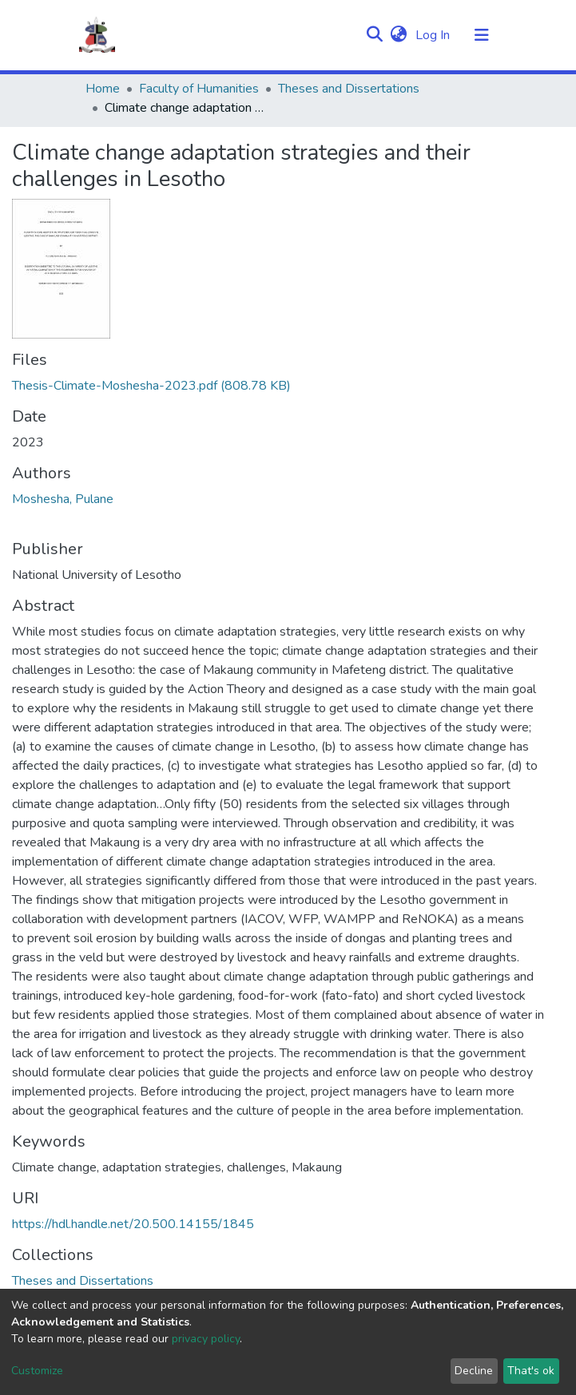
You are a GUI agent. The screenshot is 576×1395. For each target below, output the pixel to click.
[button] (399, 35)
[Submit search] (375, 35)
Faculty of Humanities (199, 88)
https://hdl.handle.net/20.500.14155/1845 (133, 1224)
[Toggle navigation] (481, 35)
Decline (474, 1370)
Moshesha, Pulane (62, 499)
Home (102, 88)
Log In (434, 35)
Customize (37, 1370)
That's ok (530, 1370)
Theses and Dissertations (348, 88)
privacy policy (206, 1338)
